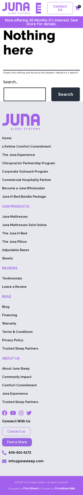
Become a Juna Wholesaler (23, 188)
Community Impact (16, 377)
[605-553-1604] (4, 453)
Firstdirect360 (65, 488)
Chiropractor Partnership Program (28, 163)
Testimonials (12, 278)
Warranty (9, 323)
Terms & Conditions (17, 332)
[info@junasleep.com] (4, 461)
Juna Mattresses (15, 216)
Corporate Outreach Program (25, 171)
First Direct (31, 488)
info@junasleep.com (26, 461)
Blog (5, 307)
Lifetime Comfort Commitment (26, 146)
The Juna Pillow (14, 242)
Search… (10, 82)
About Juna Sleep (16, 368)
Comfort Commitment (19, 385)
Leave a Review (14, 287)
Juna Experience (15, 393)
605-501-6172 (20, 453)
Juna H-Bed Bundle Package (24, 196)
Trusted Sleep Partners (20, 348)
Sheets (7, 258)
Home (6, 138)
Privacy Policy (12, 340)
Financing (9, 315)
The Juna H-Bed (14, 233)
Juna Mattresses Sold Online (24, 225)
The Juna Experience (18, 155)
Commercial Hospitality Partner (26, 180)
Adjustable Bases (15, 250)
